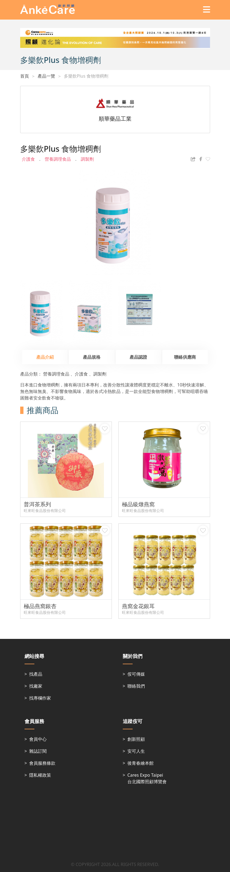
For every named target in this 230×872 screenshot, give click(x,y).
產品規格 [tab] (91, 357)
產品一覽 (46, 76)
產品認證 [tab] (138, 357)
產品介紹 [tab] (45, 357)
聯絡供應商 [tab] (185, 357)
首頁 (24, 76)
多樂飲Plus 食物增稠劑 (86, 76)
